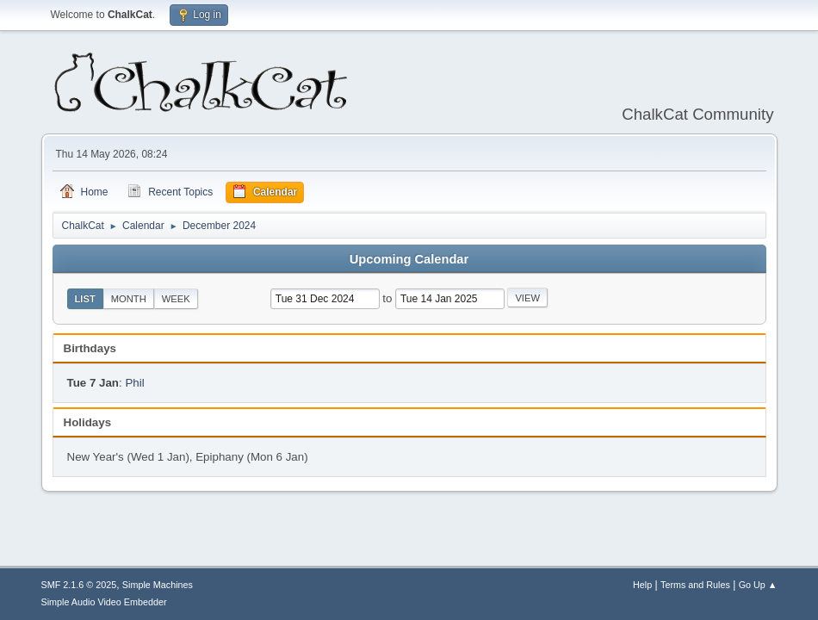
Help (642, 585)
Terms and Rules (695, 585)
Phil (134, 382)
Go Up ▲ (758, 585)
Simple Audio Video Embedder (104, 602)
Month (128, 299)
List (85, 299)
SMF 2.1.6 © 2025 (79, 585)
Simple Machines (157, 585)
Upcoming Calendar (409, 259)
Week (176, 299)
